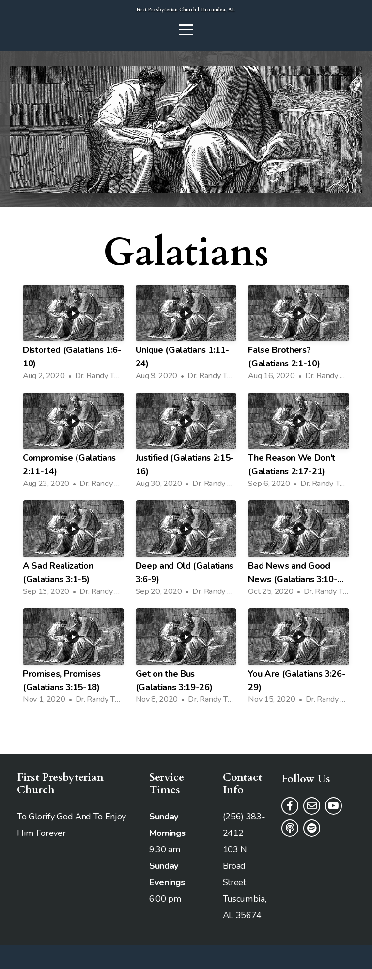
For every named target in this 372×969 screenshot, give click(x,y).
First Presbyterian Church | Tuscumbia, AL (186, 21)
